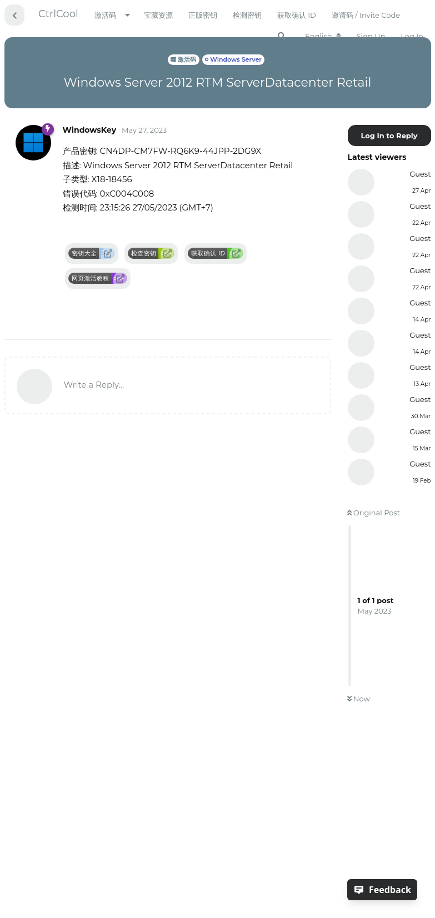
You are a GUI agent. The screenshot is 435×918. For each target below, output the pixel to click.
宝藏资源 (158, 15)
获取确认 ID (296, 15)
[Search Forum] (282, 36)
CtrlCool (58, 14)
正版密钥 (202, 15)
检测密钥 (247, 15)
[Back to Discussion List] (14, 15)
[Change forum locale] (323, 36)
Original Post (374, 512)
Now (358, 698)
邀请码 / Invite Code (366, 15)
